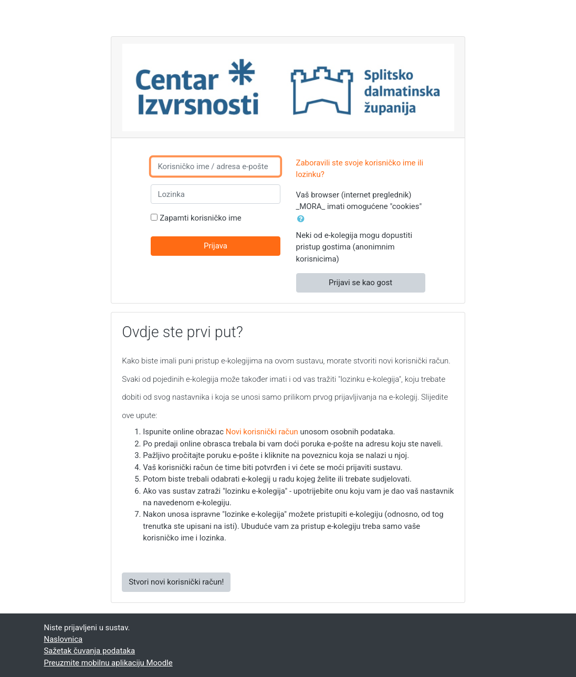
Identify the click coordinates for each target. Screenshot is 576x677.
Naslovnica (63, 639)
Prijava (215, 246)
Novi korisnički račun (262, 431)
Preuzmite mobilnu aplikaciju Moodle (108, 663)
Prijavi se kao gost (360, 282)
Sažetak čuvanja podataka (89, 650)
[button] (303, 219)
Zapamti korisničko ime (201, 218)
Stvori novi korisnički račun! (176, 582)
